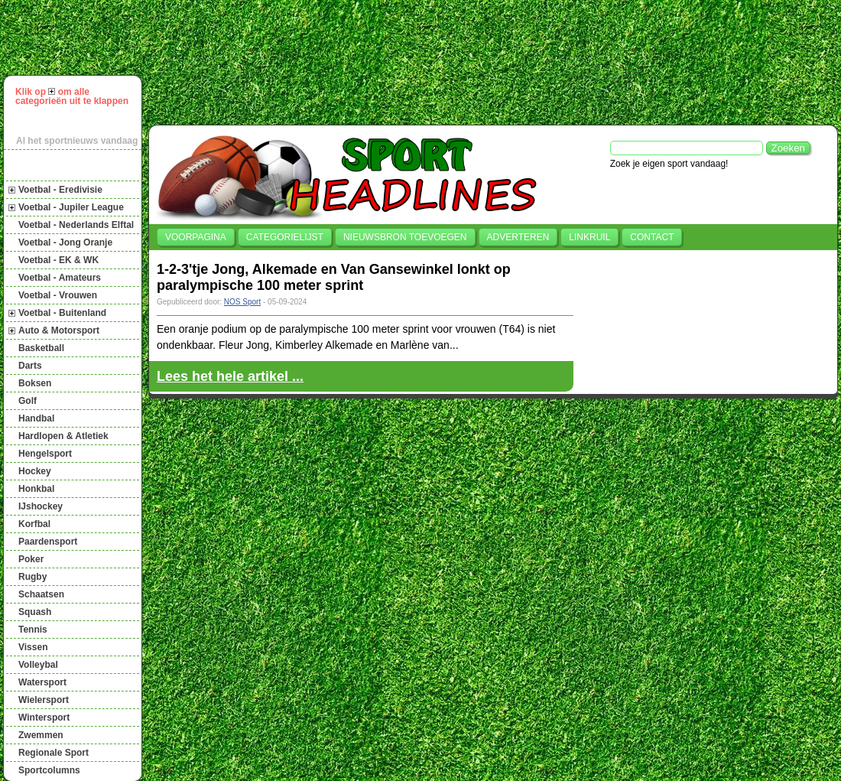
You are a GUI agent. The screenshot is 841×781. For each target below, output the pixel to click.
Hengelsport (45, 453)
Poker (31, 559)
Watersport (42, 682)
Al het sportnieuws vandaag (77, 140)
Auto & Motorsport (58, 330)
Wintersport (44, 717)
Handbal (36, 418)
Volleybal (38, 664)
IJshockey (40, 506)
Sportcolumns (49, 770)
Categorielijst (284, 237)
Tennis (32, 629)
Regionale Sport (53, 752)
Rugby (32, 576)
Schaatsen (41, 594)
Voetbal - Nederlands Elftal (76, 225)
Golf (27, 400)
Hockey (34, 471)
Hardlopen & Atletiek (63, 436)
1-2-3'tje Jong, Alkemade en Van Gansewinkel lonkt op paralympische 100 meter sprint (334, 277)
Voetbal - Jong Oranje (65, 242)
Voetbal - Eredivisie (60, 189)
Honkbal (36, 488)
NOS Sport (242, 302)
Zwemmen (40, 735)
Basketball (41, 348)
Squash (34, 612)
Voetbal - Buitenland (62, 313)
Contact (652, 237)
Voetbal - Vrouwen (57, 295)
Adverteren (518, 237)
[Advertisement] (218, 60)
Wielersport (43, 700)
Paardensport (47, 541)
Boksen (34, 383)
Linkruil (589, 237)
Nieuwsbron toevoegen (405, 237)
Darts (30, 365)
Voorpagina (195, 237)
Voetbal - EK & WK (58, 260)
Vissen (32, 647)
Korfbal (34, 524)
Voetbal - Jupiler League (71, 207)
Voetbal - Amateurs (59, 277)
